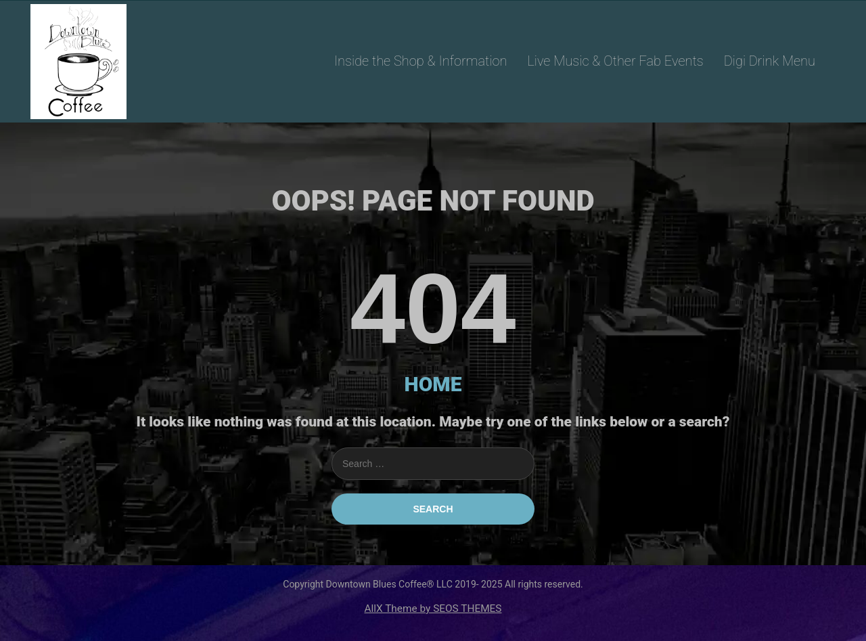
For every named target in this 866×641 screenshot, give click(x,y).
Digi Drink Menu (769, 61)
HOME (433, 384)
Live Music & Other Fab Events (615, 61)
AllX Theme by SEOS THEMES (432, 608)
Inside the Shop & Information (420, 61)
